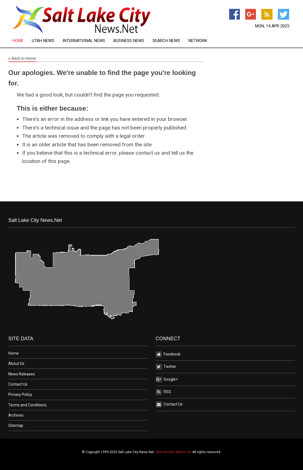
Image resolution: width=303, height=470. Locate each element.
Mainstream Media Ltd (173, 452)
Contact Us (17, 384)
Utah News (43, 41)
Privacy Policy (20, 394)
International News (84, 41)
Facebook (168, 354)
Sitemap (15, 425)
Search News (166, 41)
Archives (16, 415)
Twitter (166, 367)
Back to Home (22, 58)
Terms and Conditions (27, 405)
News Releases (21, 374)
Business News (128, 41)
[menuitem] (22, 41)
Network (197, 41)
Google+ (167, 379)
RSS (163, 392)
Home (18, 41)
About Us (16, 363)
